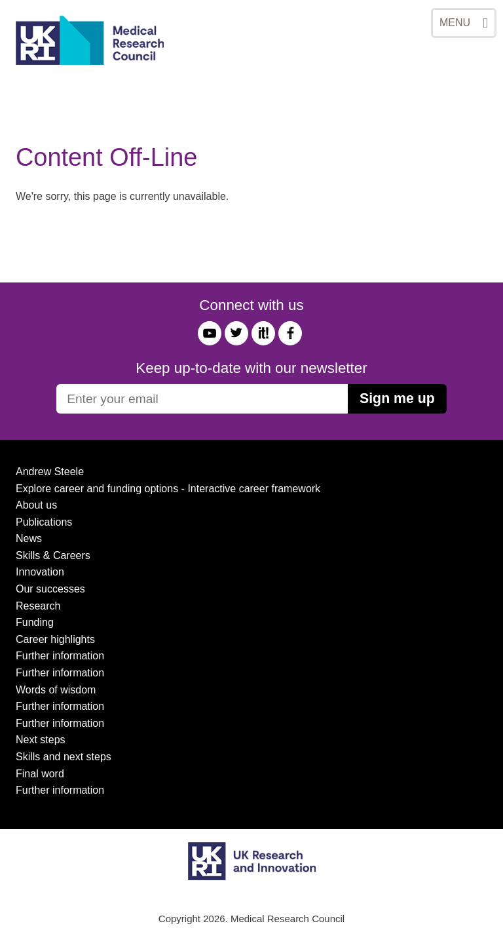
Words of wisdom (56, 689)
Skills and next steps (63, 756)
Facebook (290, 333)
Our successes (50, 588)
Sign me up (397, 398)
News (29, 538)
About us (36, 505)
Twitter (236, 333)
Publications (44, 522)
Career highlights (55, 639)
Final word (40, 773)
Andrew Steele (50, 471)
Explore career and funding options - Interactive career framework (168, 488)
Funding (35, 622)
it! (263, 333)
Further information (60, 655)
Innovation (40, 571)
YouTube (209, 333)
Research (38, 605)
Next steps (40, 739)
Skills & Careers (53, 555)
